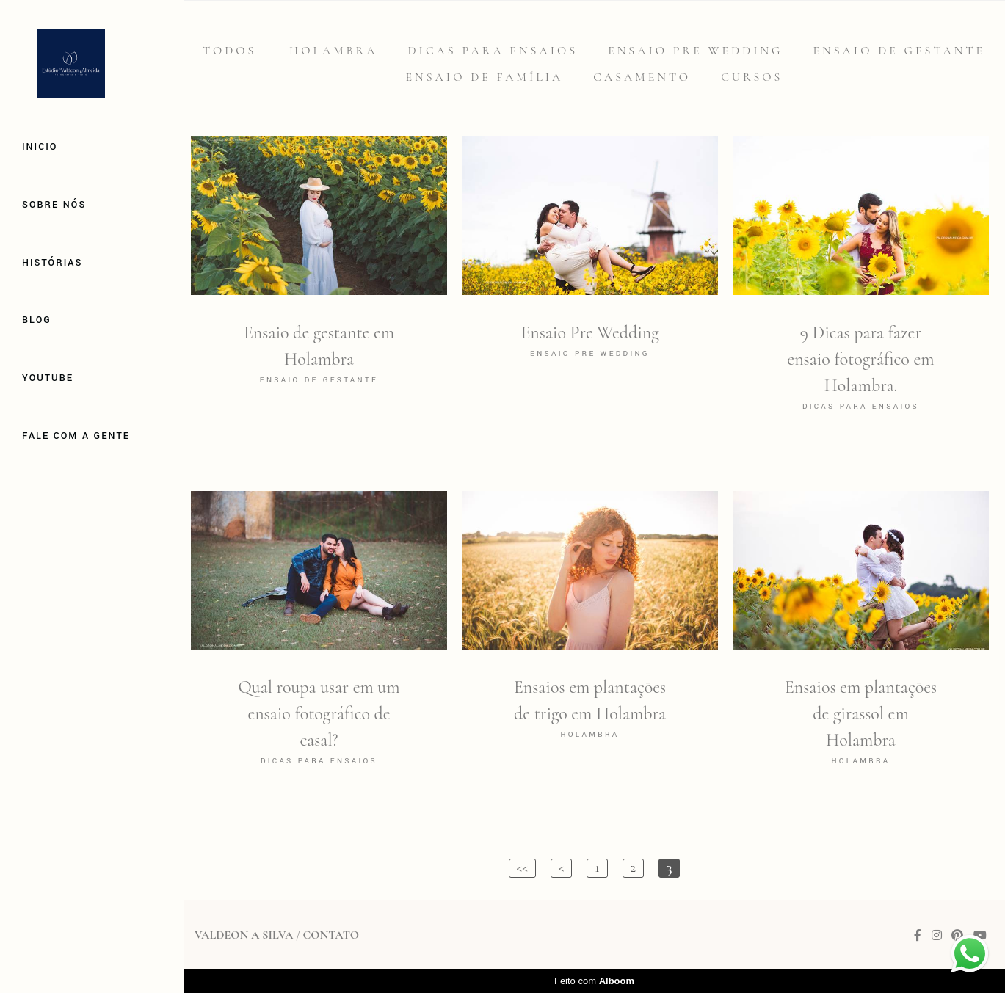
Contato (330, 935)
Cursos (752, 77)
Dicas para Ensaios (493, 51)
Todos (229, 51)
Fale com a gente (76, 436)
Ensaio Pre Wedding (695, 51)
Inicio (39, 146)
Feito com (594, 980)
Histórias (52, 262)
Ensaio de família (485, 77)
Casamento (642, 77)
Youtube (47, 378)
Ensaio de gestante (899, 51)
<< (522, 867)
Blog (36, 320)
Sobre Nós (54, 204)
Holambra (333, 51)
